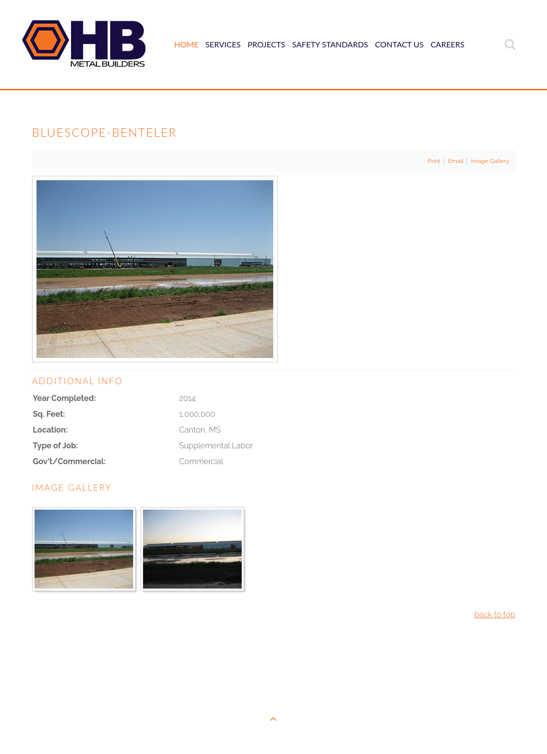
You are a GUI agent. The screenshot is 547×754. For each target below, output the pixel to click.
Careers (448, 44)
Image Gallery (490, 161)
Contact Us (399, 44)
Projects (266, 44)
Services (223, 44)
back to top (494, 614)
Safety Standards (330, 44)
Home (186, 44)
